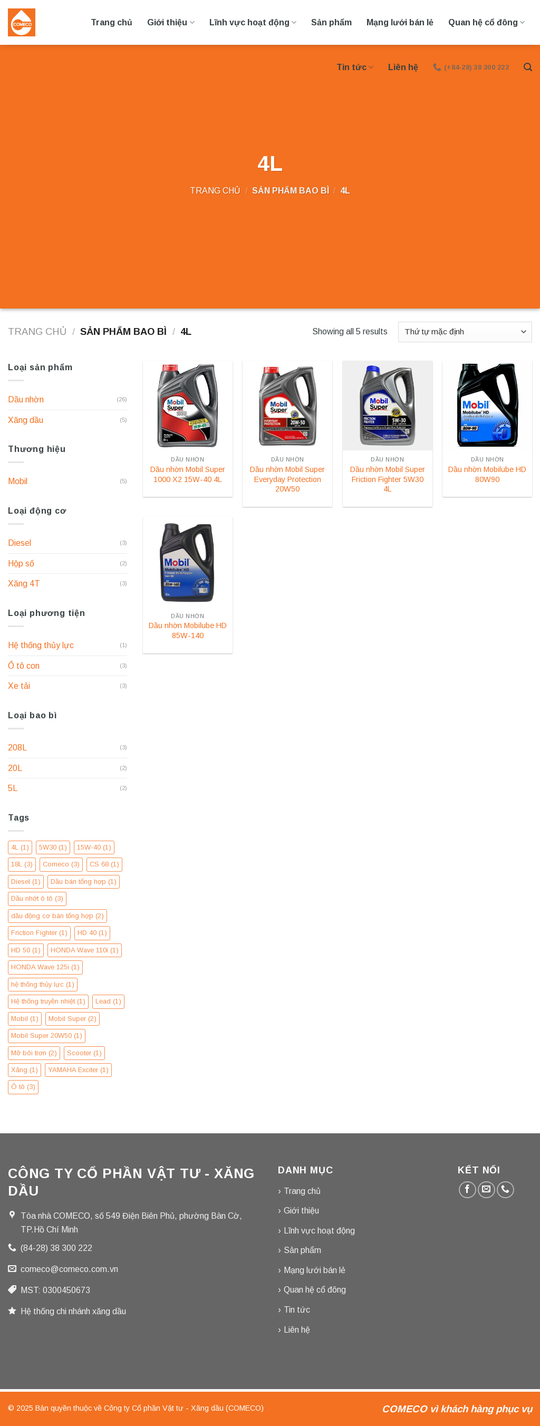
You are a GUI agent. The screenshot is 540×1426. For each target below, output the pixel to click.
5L (12, 788)
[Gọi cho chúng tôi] (505, 1190)
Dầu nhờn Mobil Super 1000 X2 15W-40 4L (187, 474)
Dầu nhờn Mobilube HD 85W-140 (188, 630)
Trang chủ (111, 22)
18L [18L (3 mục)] (22, 864)
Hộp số (21, 563)
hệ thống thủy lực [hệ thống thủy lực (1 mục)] (42, 984)
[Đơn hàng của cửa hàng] (465, 332)
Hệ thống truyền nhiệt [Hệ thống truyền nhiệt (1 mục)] (48, 1001)
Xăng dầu (25, 420)
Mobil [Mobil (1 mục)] (24, 1019)
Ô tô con (24, 665)
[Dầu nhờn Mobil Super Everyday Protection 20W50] (287, 405)
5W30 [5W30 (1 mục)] (53, 847)
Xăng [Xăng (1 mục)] (24, 1070)
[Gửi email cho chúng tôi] (486, 1190)
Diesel (19, 542)
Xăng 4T (24, 583)
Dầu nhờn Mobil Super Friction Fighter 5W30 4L (387, 479)
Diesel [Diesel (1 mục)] (26, 881)
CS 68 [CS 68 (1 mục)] (104, 864)
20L (15, 768)
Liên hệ (403, 67)
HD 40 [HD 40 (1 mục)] (92, 933)
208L (17, 747)
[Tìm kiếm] (528, 67)
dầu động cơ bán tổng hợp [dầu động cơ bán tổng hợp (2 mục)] (57, 916)
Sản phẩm (331, 22)
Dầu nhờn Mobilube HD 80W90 (487, 474)
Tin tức (354, 67)
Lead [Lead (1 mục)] (108, 1001)
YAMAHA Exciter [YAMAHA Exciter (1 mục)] (78, 1070)
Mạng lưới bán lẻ (400, 22)
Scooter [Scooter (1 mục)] (84, 1053)
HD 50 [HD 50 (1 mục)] (26, 950)
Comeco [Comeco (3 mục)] (61, 864)
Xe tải (19, 685)
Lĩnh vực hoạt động (252, 22)
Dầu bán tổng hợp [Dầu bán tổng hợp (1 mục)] (84, 881)
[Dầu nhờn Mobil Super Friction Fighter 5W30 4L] (387, 405)
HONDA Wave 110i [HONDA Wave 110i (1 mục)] (85, 950)
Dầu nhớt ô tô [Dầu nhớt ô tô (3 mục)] (37, 898)
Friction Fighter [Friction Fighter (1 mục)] (39, 933)
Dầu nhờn (26, 399)
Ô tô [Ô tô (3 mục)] (23, 1087)
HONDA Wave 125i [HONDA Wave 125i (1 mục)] (45, 967)
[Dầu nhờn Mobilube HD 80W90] (487, 405)
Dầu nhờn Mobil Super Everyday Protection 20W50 (287, 479)
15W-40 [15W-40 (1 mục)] (94, 847)
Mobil (17, 481)
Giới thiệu (170, 22)
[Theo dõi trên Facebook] (467, 1190)
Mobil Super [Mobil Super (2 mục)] (73, 1019)
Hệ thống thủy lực (41, 645)
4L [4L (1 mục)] (20, 847)
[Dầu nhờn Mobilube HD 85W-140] (188, 561)
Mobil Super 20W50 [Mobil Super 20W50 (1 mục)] (46, 1035)
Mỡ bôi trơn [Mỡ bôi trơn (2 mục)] (34, 1053)
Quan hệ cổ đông (486, 22)
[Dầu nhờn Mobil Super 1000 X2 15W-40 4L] (188, 405)
